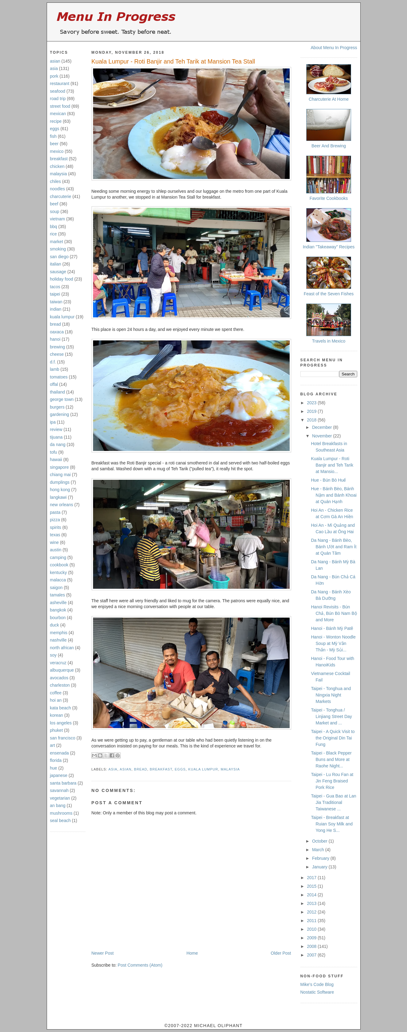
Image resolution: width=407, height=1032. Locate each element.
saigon (56, 587)
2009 (312, 937)
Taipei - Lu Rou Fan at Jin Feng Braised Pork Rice (332, 781)
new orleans (61, 504)
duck (54, 625)
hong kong (60, 489)
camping (58, 557)
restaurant (59, 83)
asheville (58, 602)
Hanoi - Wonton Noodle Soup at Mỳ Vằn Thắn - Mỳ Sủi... (333, 643)
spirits (55, 527)
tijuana (56, 437)
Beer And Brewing (328, 145)
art (52, 745)
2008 (312, 946)
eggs (54, 128)
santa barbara (63, 783)
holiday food (61, 279)
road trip (58, 98)
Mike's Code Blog (317, 984)
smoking (58, 248)
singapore (59, 467)
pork (54, 76)
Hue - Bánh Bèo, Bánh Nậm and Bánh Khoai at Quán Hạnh (333, 495)
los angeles (61, 722)
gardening (59, 414)
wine (54, 542)
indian (55, 309)
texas (55, 534)
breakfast (59, 158)
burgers (57, 407)
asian (55, 61)
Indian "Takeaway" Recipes (329, 246)
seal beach (60, 820)
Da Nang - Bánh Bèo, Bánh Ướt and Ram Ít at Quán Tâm (333, 547)
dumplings (60, 482)
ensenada (59, 753)
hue (53, 768)
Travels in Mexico (328, 341)
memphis (59, 632)
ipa (53, 422)
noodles (57, 188)
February (321, 858)
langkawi (58, 497)
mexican (58, 113)
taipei (55, 294)
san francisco (62, 737)
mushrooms (61, 813)
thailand (57, 392)
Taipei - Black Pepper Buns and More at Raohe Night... (331, 759)
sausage (58, 271)
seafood (57, 91)
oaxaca (57, 331)
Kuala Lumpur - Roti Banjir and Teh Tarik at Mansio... (332, 465)
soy (53, 655)
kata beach (60, 707)
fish (53, 136)
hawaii (56, 459)
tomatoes (59, 376)
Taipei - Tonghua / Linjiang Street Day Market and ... (331, 716)
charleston (60, 685)
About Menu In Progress (334, 47)
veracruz (58, 662)
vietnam (57, 218)
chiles (55, 181)
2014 (312, 894)
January (320, 866)
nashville (58, 640)
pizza (55, 519)
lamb (54, 369)
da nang (58, 444)
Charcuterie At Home (329, 99)
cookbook (59, 564)
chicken (57, 166)
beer (54, 143)
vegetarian (60, 798)
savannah (59, 790)
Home (192, 953)
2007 (312, 954)
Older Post (281, 953)
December (322, 427)
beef (54, 203)
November (322, 435)
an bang (58, 805)
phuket (56, 730)
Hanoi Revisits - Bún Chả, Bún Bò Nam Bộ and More (334, 613)
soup (54, 211)
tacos (55, 286)
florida (56, 760)
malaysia (58, 173)
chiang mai (60, 474)
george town (62, 399)
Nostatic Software (317, 992)
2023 (312, 402)
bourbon (58, 617)
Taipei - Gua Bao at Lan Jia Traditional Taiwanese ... (333, 802)
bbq (53, 226)
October (320, 841)
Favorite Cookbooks (329, 198)
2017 (312, 877)
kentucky (58, 572)
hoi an (56, 700)
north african (62, 647)
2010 (312, 929)
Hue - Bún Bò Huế (328, 480)
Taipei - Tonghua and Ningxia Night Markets (331, 695)
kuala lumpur (62, 316)
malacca (58, 579)
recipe (56, 121)
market (56, 241)
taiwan (56, 301)
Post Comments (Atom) (140, 965)
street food (60, 106)
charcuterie (60, 196)
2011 (312, 920)
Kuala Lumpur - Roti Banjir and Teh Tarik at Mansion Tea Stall (173, 61)
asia (54, 68)
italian (55, 264)
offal (54, 384)
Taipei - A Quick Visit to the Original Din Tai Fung (332, 738)
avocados (59, 677)
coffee (56, 692)
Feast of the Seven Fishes (329, 293)
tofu (53, 452)
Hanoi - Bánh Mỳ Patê (332, 628)
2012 (312, 912)
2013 (312, 903)
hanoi (55, 339)
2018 (312, 419)
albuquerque (62, 670)
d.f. (53, 361)
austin (55, 549)
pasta (55, 512)
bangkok (58, 609)
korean (56, 715)
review (56, 429)
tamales (57, 594)
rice (53, 233)
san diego (59, 256)
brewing (57, 346)
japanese (59, 775)
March (318, 849)
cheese (57, 354)
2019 (312, 411)
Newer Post (103, 953)
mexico (57, 151)
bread (55, 324)
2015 (312, 886)
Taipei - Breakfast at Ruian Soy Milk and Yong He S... (332, 824)
